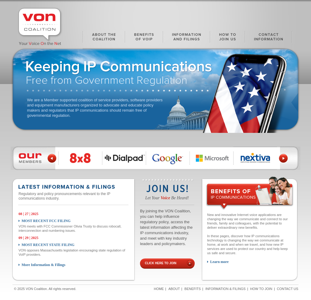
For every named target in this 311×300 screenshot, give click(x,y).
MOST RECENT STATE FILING (48, 245)
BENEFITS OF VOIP (144, 39)
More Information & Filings (43, 265)
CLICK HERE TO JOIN (160, 263)
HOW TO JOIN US (227, 39)
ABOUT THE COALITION (104, 39)
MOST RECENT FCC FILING (46, 221)
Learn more (219, 262)
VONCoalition (40, 26)
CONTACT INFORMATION (268, 39)
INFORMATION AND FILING (186, 39)
